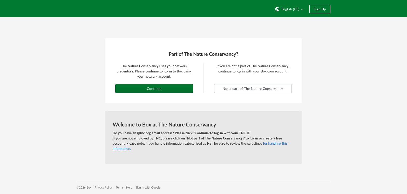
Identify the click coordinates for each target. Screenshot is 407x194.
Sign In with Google (147, 187)
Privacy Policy (103, 187)
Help (129, 187)
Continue (154, 88)
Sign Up (320, 9)
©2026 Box (84, 187)
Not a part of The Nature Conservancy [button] (253, 88)
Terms (119, 187)
